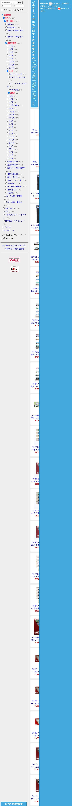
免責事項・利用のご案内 (14, 249)
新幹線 (10, 24)
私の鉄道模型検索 (14, 804)
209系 (11, 109)
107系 (11, 55)
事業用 (10, 193)
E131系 (11, 68)
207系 (11, 102)
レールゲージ (9, 230)
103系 (11, 49)
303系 (11, 124)
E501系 (11, 140)
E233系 (11, 115)
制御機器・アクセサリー (14, 221)
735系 (11, 158)
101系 (11, 46)
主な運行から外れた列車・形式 (14, 245)
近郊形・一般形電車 (15, 37)
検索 (20, 3)
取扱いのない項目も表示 (12, 10)
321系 (11, 133)
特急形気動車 (12, 162)
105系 (11, 52)
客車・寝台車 (12, 177)
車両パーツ (9, 208)
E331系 (11, 137)
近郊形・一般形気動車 (16, 168)
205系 (11, 99)
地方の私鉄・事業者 (14, 202)
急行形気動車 (12, 165)
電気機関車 (11, 183)
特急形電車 (11, 27)
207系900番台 (14, 105)
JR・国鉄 (10, 21)
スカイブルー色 (16, 74)
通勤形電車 (11, 43)
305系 (11, 127)
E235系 (11, 118)
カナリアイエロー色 (18, 77)
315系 (11, 130)
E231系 (11, 112)
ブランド (7, 227)
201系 (11, 71)
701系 (11, 146)
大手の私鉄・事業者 (14, 196)
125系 (11, 59)
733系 (11, 155)
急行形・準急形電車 (15, 30)
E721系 (11, 149)
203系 (11, 96)
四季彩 (12, 93)
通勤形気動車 (12, 174)
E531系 (11, 143)
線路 (6, 212)
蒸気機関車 (11, 190)
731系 (11, 152)
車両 (6, 18)
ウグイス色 (14, 90)
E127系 (11, 62)
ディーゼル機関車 (14, 186)
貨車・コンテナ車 (14, 180)
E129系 (11, 65)
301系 (11, 121)
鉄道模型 (7, 15)
